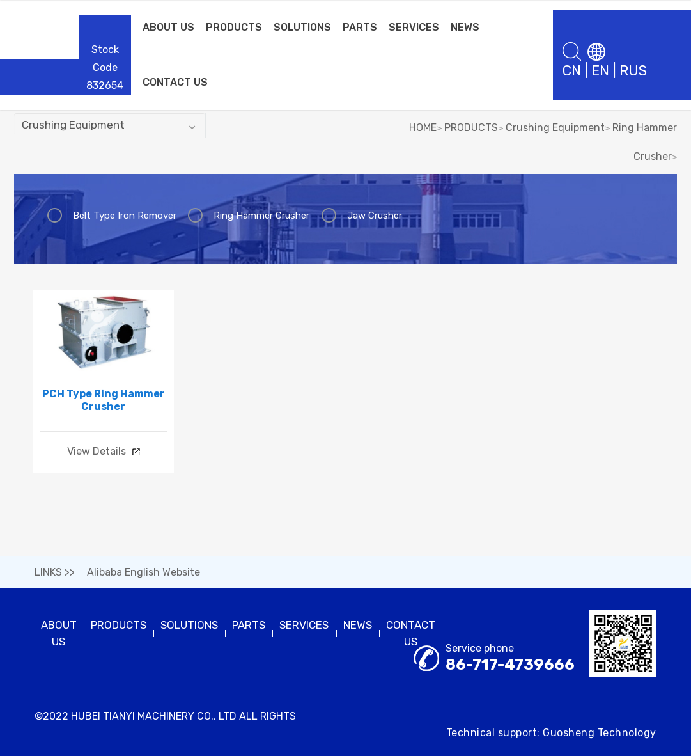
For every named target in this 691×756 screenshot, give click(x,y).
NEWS (465, 27)
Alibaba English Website (143, 572)
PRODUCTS (234, 27)
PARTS (360, 27)
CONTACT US (175, 82)
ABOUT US (168, 27)
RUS (633, 70)
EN (600, 70)
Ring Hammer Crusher (261, 215)
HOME (423, 128)
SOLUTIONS (302, 27)
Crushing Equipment (555, 128)
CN (572, 70)
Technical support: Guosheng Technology (551, 733)
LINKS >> (55, 572)
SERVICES (414, 27)
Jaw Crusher (374, 215)
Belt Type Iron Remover (124, 215)
